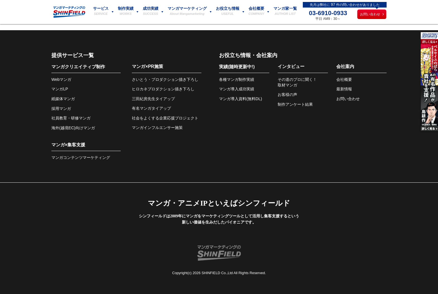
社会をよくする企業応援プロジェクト (165, 118)
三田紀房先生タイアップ (153, 99)
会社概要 (344, 79)
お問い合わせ (370, 14)
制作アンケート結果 (295, 104)
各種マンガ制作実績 (236, 79)
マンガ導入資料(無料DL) (240, 99)
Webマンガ (61, 79)
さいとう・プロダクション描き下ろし (165, 79)
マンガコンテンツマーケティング (80, 157)
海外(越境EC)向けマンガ (73, 128)
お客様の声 (287, 94)
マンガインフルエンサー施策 (157, 127)
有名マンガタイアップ (151, 108)
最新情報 (344, 89)
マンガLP (59, 89)
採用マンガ (61, 108)
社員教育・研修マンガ (71, 118)
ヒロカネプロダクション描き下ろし (163, 89)
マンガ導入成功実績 (236, 89)
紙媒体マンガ (63, 99)
